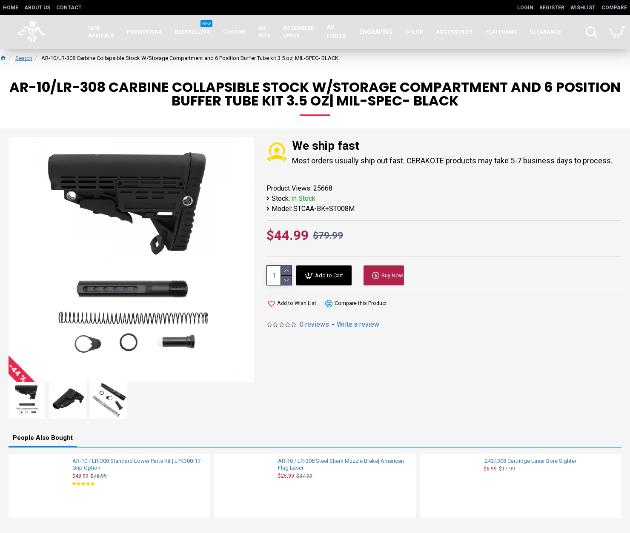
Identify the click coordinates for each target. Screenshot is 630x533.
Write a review (358, 324)
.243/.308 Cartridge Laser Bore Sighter (530, 460)
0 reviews (314, 324)
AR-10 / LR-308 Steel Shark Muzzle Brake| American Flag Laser (341, 464)
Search (23, 58)
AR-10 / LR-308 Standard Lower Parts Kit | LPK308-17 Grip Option (136, 464)
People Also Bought (43, 437)
